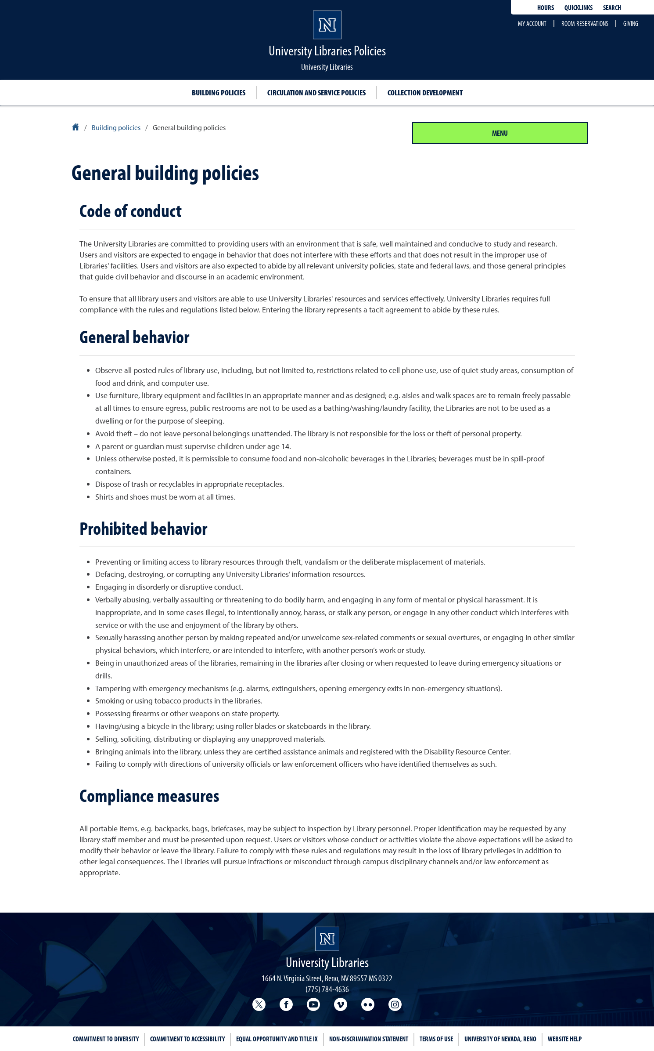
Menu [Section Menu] (500, 133)
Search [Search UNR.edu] (612, 7)
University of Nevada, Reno (500, 1038)
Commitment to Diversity (106, 1038)
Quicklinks (578, 7)
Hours (545, 7)
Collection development (425, 92)
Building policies (218, 92)
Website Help (565, 1038)
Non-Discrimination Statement (368, 1038)
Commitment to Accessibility (187, 1038)
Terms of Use (436, 1038)
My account (532, 23)
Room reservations (584, 23)
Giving (630, 23)
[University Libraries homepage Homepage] (327, 939)
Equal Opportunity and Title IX (277, 1038)
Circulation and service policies (316, 92)
